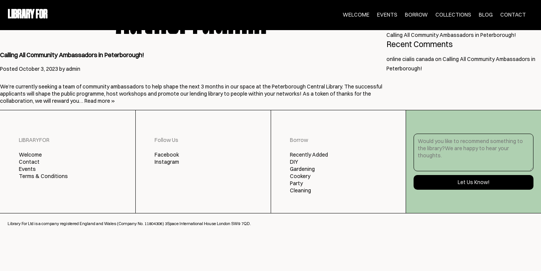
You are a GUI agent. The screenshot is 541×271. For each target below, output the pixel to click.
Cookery (300, 176)
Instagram (167, 161)
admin (73, 68)
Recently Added (309, 154)
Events (387, 14)
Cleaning (300, 190)
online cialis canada (410, 59)
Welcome (356, 14)
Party (296, 183)
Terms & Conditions (43, 176)
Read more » (99, 100)
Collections (453, 14)
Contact (513, 14)
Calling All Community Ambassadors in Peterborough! (72, 55)
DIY (294, 161)
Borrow (416, 14)
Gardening (302, 169)
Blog (486, 14)
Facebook (167, 154)
